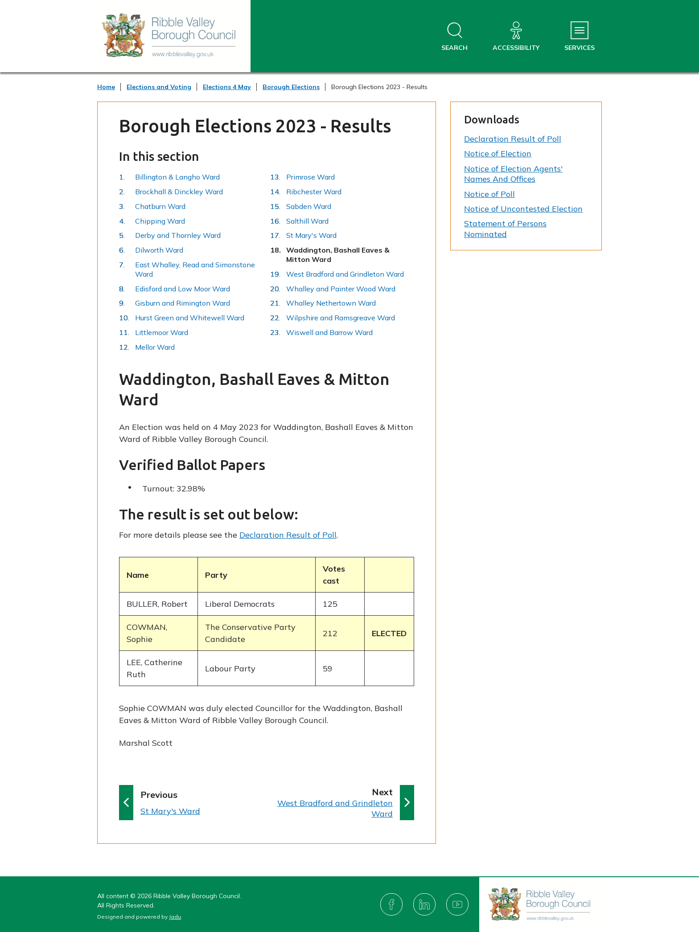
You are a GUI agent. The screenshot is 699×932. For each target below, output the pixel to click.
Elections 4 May (227, 87)
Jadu (175, 916)
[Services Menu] (579, 37)
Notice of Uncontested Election (523, 209)
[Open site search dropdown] (454, 37)
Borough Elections (291, 87)
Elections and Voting (159, 87)
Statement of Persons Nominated (505, 228)
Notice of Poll (489, 194)
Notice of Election (497, 153)
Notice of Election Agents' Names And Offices (513, 174)
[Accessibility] (516, 37)
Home (106, 87)
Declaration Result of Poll (288, 535)
